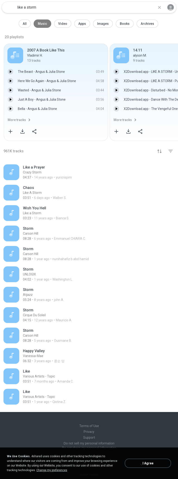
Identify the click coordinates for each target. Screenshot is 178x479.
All (25, 24)
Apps (82, 24)
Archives (147, 24)
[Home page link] (9, 7)
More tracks (17, 120)
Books (125, 24)
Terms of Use (89, 426)
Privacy (89, 432)
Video (62, 24)
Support (89, 437)
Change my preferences (51, 470)
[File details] (89, 172)
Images (103, 24)
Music (42, 24)
